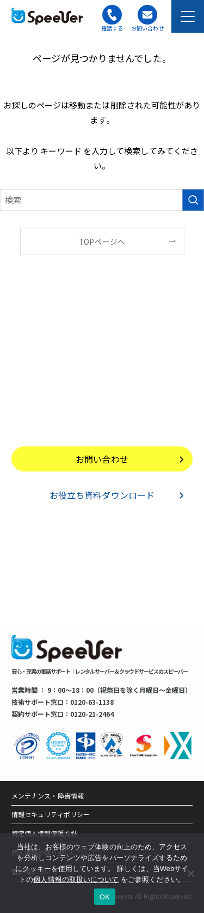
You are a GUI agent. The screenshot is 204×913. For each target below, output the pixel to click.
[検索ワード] (102, 200)
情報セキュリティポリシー (50, 814)
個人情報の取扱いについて (76, 879)
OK (105, 897)
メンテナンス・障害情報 (47, 795)
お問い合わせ (102, 458)
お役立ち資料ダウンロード (102, 494)
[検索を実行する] (193, 200)
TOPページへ (102, 241)
